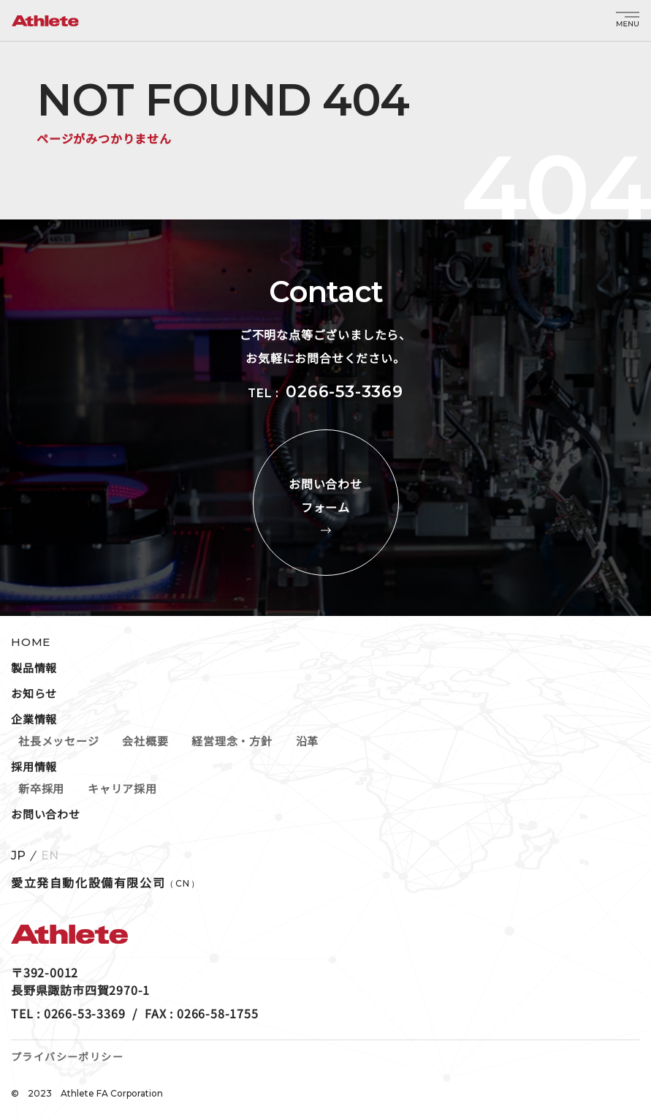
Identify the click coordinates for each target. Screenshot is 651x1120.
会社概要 (145, 740)
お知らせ (34, 693)
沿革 (307, 740)
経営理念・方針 (231, 740)
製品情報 (34, 667)
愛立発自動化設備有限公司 (106, 882)
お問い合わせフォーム (326, 502)
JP (18, 856)
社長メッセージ (58, 740)
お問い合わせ (45, 814)
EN (49, 856)
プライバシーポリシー (67, 1056)
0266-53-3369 (344, 392)
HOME (30, 642)
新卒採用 (41, 788)
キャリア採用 (122, 788)
